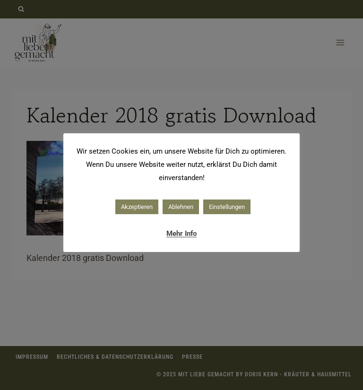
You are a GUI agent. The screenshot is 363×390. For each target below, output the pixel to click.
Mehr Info (181, 233)
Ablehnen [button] (180, 206)
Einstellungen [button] (227, 206)
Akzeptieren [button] (137, 206)
